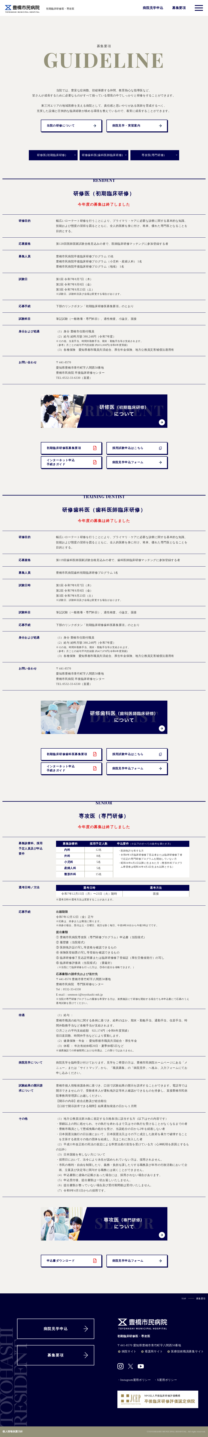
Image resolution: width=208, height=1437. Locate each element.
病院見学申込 (153, 8)
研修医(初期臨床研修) (51, 155)
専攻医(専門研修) (153, 155)
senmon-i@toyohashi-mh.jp (85, 994)
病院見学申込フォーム (137, 462)
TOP (184, 1298)
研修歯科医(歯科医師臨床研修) (102, 155)
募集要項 (179, 8)
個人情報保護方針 (12, 1431)
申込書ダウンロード (72, 1260)
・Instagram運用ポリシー (134, 1379)
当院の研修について (72, 125)
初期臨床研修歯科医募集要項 (72, 754)
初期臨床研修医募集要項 (72, 448)
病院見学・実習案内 (137, 125)
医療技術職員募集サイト (185, 1351)
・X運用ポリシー (165, 1379)
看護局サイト (152, 1351)
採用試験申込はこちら (137, 448)
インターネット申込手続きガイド (72, 462)
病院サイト (127, 1351)
